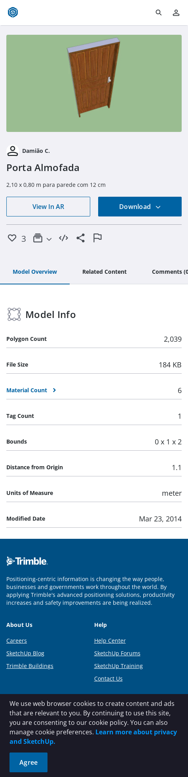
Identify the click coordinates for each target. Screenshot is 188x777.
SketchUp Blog (25, 653)
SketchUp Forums (117, 653)
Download (140, 206)
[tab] (35, 272)
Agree (28, 762)
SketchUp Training (118, 666)
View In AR (48, 206)
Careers (16, 640)
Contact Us (108, 678)
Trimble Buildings (29, 666)
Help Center (110, 640)
